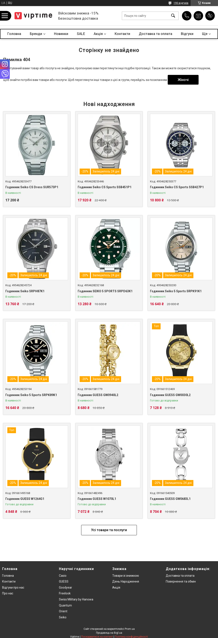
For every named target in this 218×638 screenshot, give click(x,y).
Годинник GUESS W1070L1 (97, 499)
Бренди (36, 34)
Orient (63, 611)
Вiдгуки (187, 34)
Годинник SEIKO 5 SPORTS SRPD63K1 (105, 291)
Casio (62, 575)
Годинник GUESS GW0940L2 (98, 395)
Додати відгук (210, 16)
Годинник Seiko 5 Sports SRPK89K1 (31, 395)
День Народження (125, 581)
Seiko (62, 617)
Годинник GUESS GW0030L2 (170, 395)
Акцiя (98, 34)
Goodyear (65, 587)
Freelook (65, 593)
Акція (116, 587)
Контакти (122, 34)
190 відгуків (181, 3)
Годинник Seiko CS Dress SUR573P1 (31, 187)
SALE (81, 34)
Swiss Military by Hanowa (76, 599)
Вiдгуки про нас (13, 587)
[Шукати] (173, 16)
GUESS (63, 581)
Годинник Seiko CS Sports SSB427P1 (177, 187)
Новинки (61, 34)
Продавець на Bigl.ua (109, 632)
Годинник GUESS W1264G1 (24, 499)
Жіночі (183, 80)
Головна (14, 34)
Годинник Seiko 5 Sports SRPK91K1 (176, 291)
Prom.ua (130, 628)
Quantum (65, 605)
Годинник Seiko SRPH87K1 (24, 291)
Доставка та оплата (155, 34)
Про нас (7, 593)
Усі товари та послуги (109, 530)
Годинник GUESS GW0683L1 (170, 499)
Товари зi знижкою (125, 575)
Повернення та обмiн (181, 581)
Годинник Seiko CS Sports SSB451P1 (104, 187)
